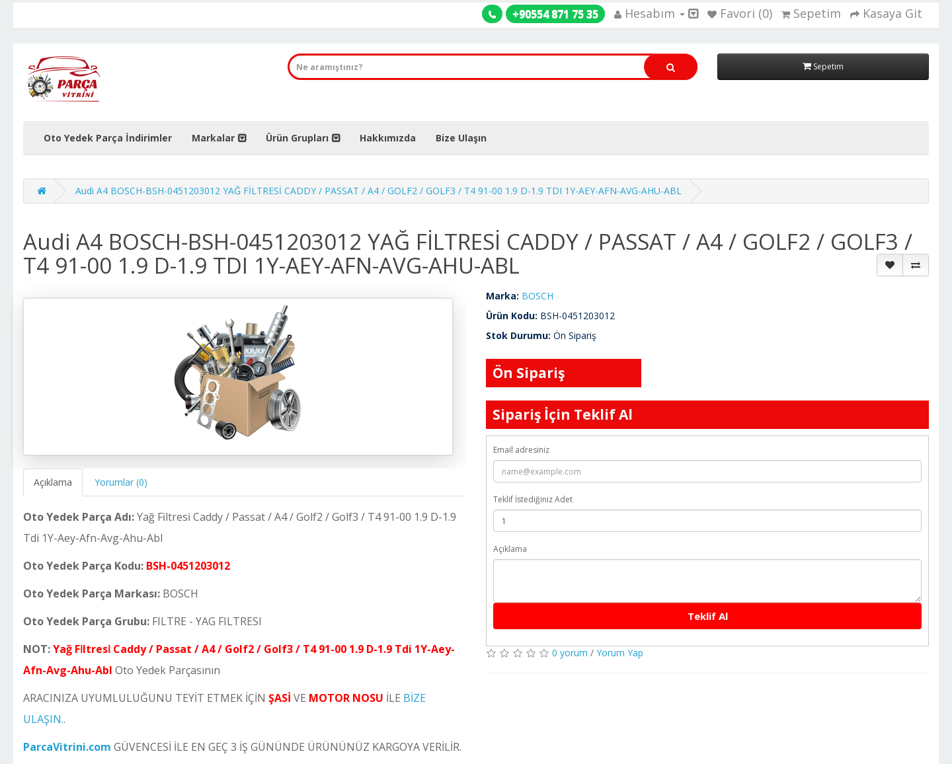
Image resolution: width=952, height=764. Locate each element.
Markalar (213, 138)
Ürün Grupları (297, 138)
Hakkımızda (388, 138)
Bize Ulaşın (461, 138)
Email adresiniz (521, 449)
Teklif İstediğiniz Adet (533, 499)
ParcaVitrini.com (67, 747)
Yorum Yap (619, 652)
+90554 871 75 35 (555, 14)
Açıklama (53, 482)
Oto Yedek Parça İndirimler (108, 138)
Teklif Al (708, 616)
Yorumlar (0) (121, 482)
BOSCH (537, 295)
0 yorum (570, 652)
